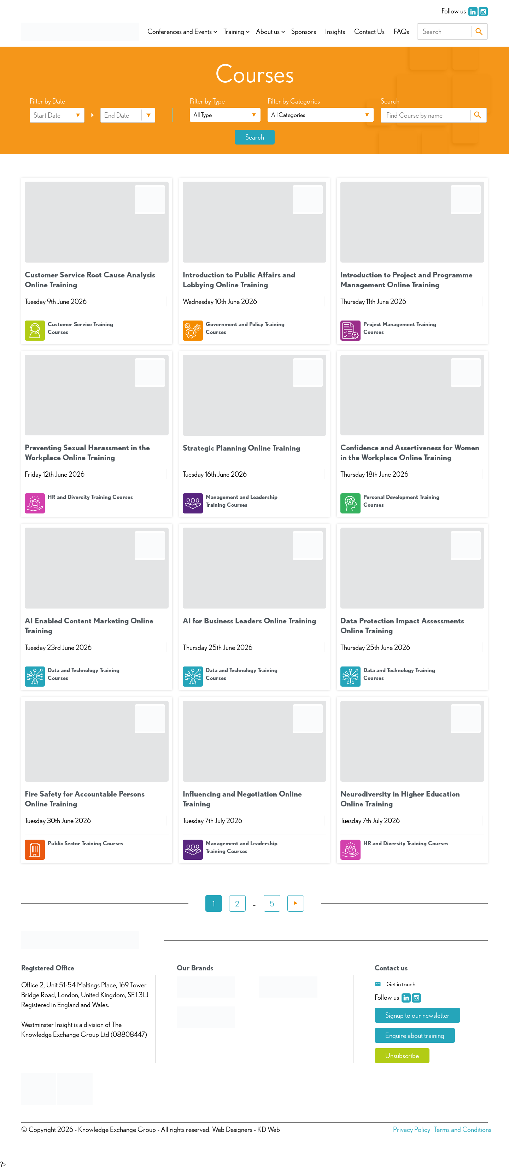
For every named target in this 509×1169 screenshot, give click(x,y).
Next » (295, 903)
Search (479, 31)
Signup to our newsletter (417, 1015)
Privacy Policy (411, 1129)
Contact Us (369, 31)
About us (268, 31)
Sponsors (303, 31)
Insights (335, 31)
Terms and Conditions (462, 1129)
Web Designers (232, 1129)
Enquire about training (414, 1035)
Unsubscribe (402, 1055)
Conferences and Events (179, 31)
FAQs (401, 31)
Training (233, 31)
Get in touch (400, 984)
